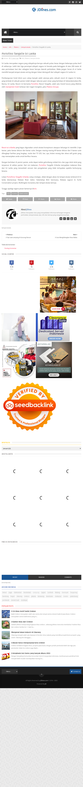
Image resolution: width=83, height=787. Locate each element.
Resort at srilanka (8, 148)
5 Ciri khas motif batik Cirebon (23, 613)
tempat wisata (25, 47)
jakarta (33, 598)
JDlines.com (44, 682)
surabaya (24, 602)
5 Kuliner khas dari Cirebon (22, 624)
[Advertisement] (21, 301)
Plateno (16, 47)
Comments (68, 579)
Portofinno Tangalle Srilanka (18, 177)
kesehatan (49, 598)
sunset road (15, 602)
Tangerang (73, 594)
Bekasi (4, 594)
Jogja (10, 594)
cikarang (19, 598)
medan (65, 598)
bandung (5, 598)
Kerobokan (27, 594)
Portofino (35, 84)
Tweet (11, 199)
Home (5, 47)
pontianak (5, 602)
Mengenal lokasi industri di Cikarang (26, 634)
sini (35, 189)
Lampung (36, 594)
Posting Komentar (10, 252)
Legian (43, 594)
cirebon (26, 598)
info (10, 47)
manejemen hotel (12, 87)
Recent (15, 579)
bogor (13, 598)
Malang (57, 594)
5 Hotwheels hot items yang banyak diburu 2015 (30, 655)
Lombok (50, 594)
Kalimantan (18, 594)
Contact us (75, 673)
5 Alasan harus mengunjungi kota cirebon (28, 645)
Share (29, 199)
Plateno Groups (53, 87)
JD (45, 686)
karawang (41, 598)
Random (41, 579)
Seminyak (65, 594)
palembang (74, 598)
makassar (58, 598)
